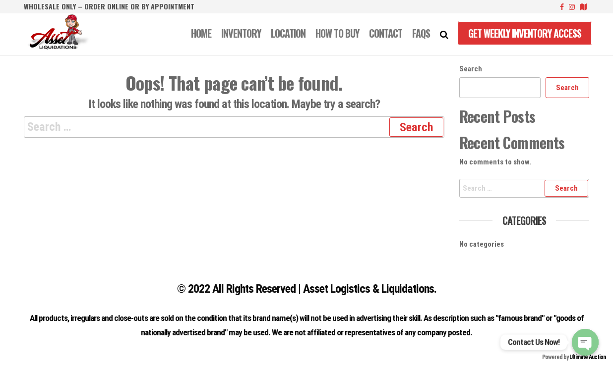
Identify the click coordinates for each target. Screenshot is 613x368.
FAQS (421, 33)
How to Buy (337, 33)
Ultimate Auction (587, 357)
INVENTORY (241, 33)
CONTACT (385, 33)
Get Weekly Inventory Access (524, 33)
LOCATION (288, 33)
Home (201, 33)
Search (470, 68)
